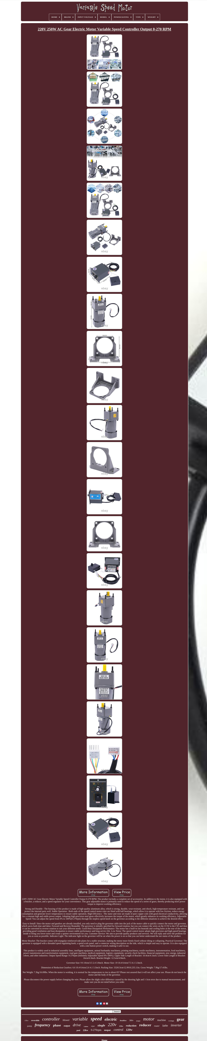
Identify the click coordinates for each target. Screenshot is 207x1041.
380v (131, 1020)
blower (66, 1020)
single (101, 1025)
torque (138, 1021)
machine (161, 1020)
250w (121, 1026)
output (67, 1025)
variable (80, 1019)
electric (111, 1019)
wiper (93, 1026)
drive (77, 1025)
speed (96, 1019)
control (118, 1029)
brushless (123, 1021)
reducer (145, 1025)
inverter (176, 1025)
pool (78, 1030)
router (156, 1026)
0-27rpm (171, 1021)
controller (51, 1019)
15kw (26, 1020)
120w (129, 1029)
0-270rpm (96, 1029)
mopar (107, 1030)
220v (112, 1024)
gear (180, 1019)
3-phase (86, 1026)
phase (57, 1025)
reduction (131, 1025)
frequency (42, 1025)
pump (29, 1026)
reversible (35, 1020)
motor (148, 1019)
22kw (85, 1030)
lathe (165, 1025)
